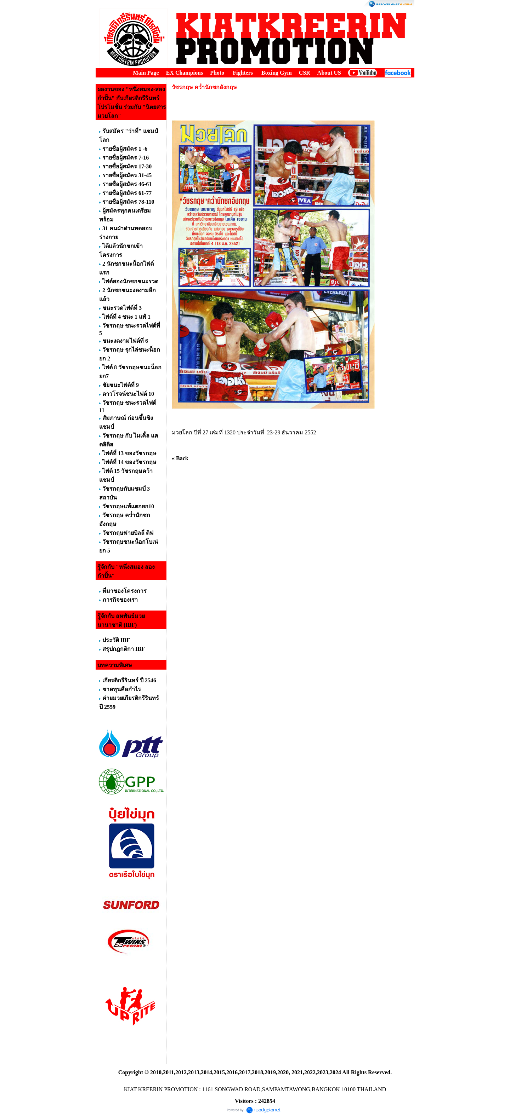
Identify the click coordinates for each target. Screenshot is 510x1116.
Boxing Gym (276, 73)
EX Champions (184, 73)
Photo (217, 73)
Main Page (146, 73)
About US (329, 73)
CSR (304, 73)
